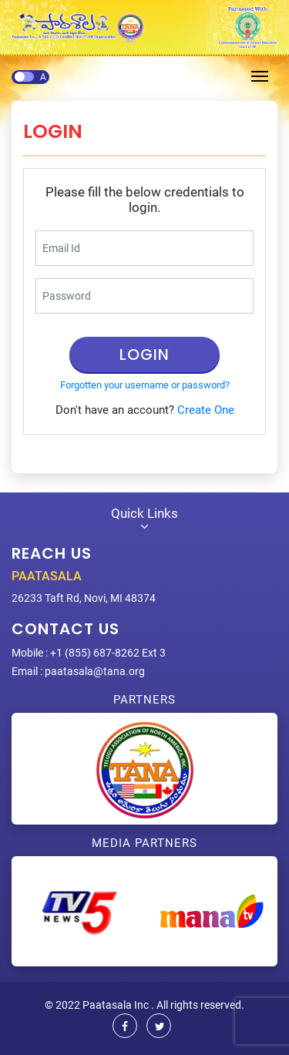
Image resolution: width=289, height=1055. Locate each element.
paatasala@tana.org (95, 671)
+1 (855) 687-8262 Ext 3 (108, 653)
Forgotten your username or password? (145, 385)
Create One (205, 410)
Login (144, 354)
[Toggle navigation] (259, 76)
